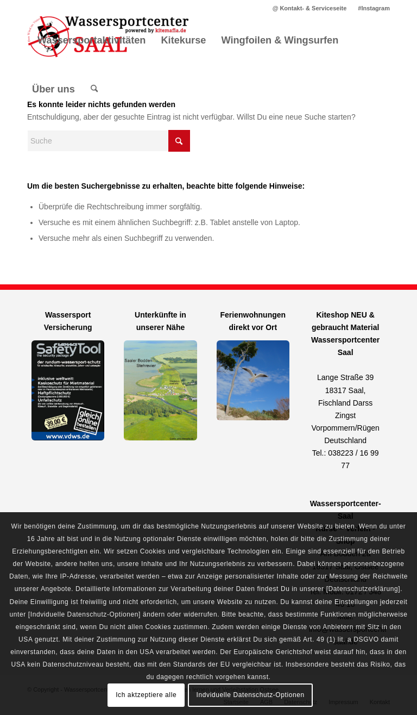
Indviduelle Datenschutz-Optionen (251, 695)
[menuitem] (310, 8)
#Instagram (374, 8)
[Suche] (94, 89)
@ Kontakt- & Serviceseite (310, 8)
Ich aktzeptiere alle (146, 695)
